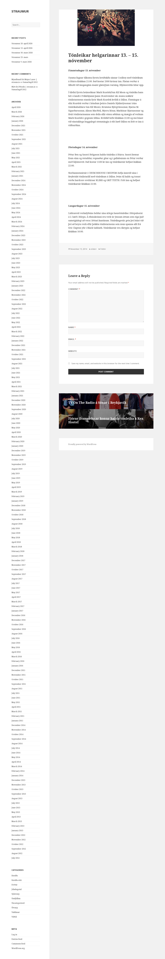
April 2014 (16, 762)
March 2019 (17, 491)
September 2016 (19, 629)
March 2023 (17, 276)
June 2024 (16, 208)
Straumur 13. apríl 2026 (22, 48)
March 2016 (17, 656)
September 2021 (19, 359)
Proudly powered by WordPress (82, 444)
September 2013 (19, 794)
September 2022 (19, 304)
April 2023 (16, 272)
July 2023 (16, 258)
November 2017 (19, 565)
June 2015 (16, 697)
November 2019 (19, 455)
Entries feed (17, 939)
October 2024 (17, 189)
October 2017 (17, 569)
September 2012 (19, 849)
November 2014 (19, 730)
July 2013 (16, 803)
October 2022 (17, 299)
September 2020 (19, 409)
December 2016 (18, 615)
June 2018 (16, 533)
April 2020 (16, 432)
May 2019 (16, 482)
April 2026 (16, 107)
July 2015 (16, 693)
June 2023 (16, 263)
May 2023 (16, 267)
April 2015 (16, 707)
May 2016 (16, 647)
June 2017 (16, 588)
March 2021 (17, 386)
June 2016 (16, 643)
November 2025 (19, 130)
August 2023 (17, 253)
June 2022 (16, 318)
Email (72, 339)
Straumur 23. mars (20, 57)
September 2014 (19, 739)
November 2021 (19, 350)
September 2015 (19, 684)
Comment (74, 289)
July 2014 (16, 748)
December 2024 (18, 180)
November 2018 (19, 510)
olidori (93, 249)
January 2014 (17, 775)
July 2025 (16, 148)
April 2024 (16, 217)
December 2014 (18, 725)
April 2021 (16, 382)
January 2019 (17, 501)
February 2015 (18, 716)
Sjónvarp (15, 894)
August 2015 (17, 688)
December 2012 (18, 835)
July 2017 (16, 583)
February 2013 (18, 826)
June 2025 (16, 153)
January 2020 (17, 446)
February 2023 (18, 281)
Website (72, 351)
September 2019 (19, 464)
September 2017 (19, 574)
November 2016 (19, 620)
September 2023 (19, 249)
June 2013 (16, 807)
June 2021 (16, 372)
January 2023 (17, 285)
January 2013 (17, 830)
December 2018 (18, 505)
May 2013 (16, 812)
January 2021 (17, 395)
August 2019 (17, 469)
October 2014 (17, 734)
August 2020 (17, 414)
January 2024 (17, 231)
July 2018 (16, 528)
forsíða (15, 875)
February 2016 (18, 661)
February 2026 (18, 116)
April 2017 (16, 597)
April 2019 (16, 487)
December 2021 (18, 345)
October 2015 (17, 679)
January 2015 (17, 720)
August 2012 (17, 853)
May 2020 (16, 427)
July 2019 (16, 473)
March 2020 (17, 437)
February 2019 (18, 496)
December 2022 (18, 290)
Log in (14, 934)
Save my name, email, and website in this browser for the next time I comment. (105, 363)
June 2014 (16, 752)
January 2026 (17, 121)
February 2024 (18, 226)
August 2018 (17, 524)
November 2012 (19, 839)
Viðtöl (14, 917)
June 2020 (16, 423)
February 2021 (18, 391)
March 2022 (17, 331)
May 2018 (16, 537)
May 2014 (16, 757)
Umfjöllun (16, 898)
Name (72, 327)
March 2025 (17, 166)
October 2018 (17, 514)
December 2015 (18, 670)
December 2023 (18, 235)
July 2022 (16, 313)
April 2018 (16, 542)
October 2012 (17, 844)
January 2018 (17, 556)
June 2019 (16, 478)
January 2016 (17, 665)
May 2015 (16, 702)
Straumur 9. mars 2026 (22, 62)
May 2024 (16, 212)
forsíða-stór (17, 880)
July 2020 (16, 418)
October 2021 (17, 354)
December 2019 (18, 450)
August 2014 (17, 743)
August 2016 (17, 633)
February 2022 (18, 336)
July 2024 (16, 203)
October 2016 (17, 624)
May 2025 (16, 157)
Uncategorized (18, 903)
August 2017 (17, 578)
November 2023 (19, 240)
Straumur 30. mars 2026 (22, 52)
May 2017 (16, 592)
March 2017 (17, 601)
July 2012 (16, 858)
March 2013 (17, 821)
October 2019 (17, 459)
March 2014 (17, 766)
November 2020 (19, 405)
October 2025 (17, 134)
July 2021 (16, 368)
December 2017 (18, 560)
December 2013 (18, 780)
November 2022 (19, 295)
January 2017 (17, 611)
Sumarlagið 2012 (30, 82)
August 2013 (17, 798)
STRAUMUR (20, 11)
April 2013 (16, 816)
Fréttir (14, 884)
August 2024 (17, 199)
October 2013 (17, 789)
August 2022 (17, 308)
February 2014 (18, 771)
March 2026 (17, 112)
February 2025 (18, 171)
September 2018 (19, 519)
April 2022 (16, 327)
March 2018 (17, 546)
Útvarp (15, 907)
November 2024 (19, 185)
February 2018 (18, 551)
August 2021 (17, 363)
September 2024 (19, 194)
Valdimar (16, 912)
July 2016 (16, 638)
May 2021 (16, 377)
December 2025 (18, 125)
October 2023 (17, 244)
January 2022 (17, 340)
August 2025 (17, 144)
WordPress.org (18, 948)
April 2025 (16, 162)
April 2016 (16, 652)
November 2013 (19, 784)
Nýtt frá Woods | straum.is (23, 86)
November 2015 (19, 675)
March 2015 (17, 711)
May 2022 (16, 322)
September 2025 (19, 139)
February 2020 (18, 441)
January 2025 (17, 176)
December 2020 (18, 400)
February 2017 (18, 606)
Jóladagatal (17, 889)
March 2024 (17, 221)
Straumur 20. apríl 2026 (22, 43)
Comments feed (18, 943)
